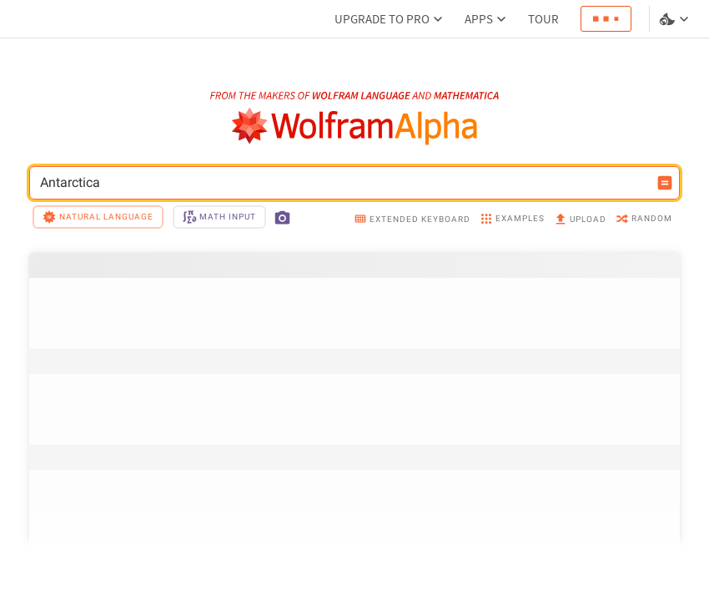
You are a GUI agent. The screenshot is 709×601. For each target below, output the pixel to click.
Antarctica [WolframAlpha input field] (343, 183)
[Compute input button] (664, 182)
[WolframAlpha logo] (355, 126)
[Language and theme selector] (675, 19)
